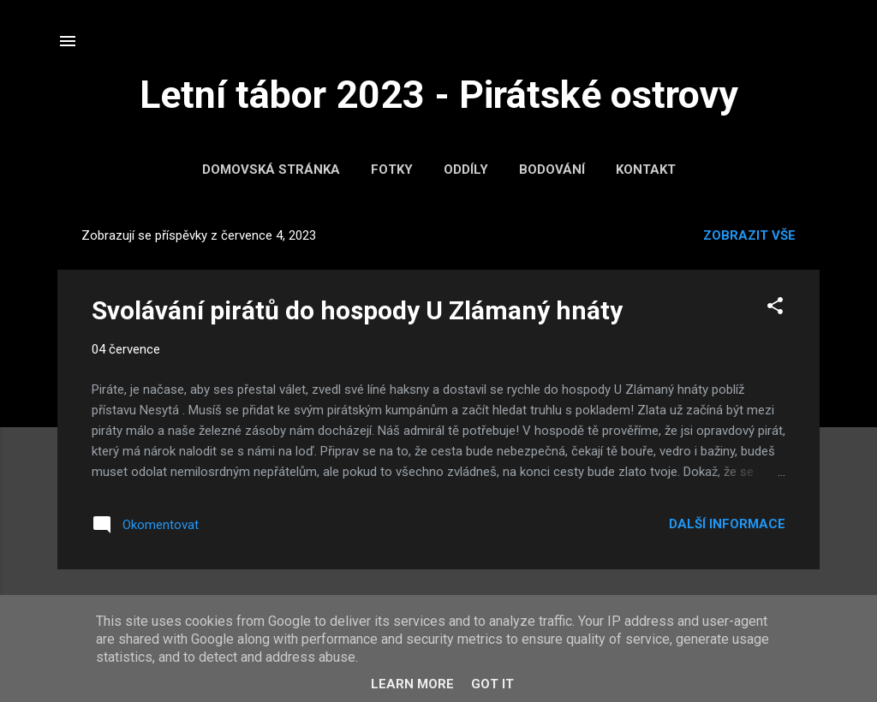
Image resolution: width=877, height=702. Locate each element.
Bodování (552, 169)
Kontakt (646, 169)
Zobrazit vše (749, 235)
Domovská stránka (271, 169)
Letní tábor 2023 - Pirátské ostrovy (439, 94)
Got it (492, 684)
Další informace (727, 524)
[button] (775, 308)
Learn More (412, 684)
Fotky (392, 169)
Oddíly (466, 169)
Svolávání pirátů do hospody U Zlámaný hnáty (357, 310)
